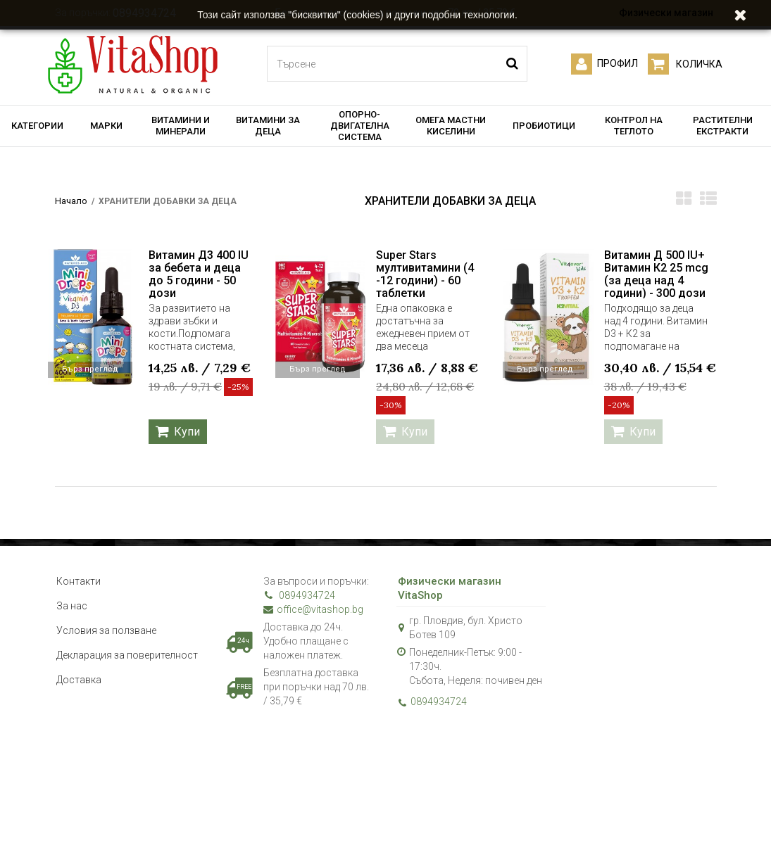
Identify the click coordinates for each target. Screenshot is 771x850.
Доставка (78, 679)
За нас (71, 605)
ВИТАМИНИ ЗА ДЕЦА (268, 126)
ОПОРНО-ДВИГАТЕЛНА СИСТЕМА (359, 125)
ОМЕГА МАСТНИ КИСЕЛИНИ (450, 126)
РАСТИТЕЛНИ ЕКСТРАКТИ (723, 126)
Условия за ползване (106, 630)
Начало (71, 201)
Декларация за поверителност (127, 655)
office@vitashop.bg (313, 609)
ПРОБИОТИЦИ (544, 125)
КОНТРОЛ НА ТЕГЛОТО (634, 126)
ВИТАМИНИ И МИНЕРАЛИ (180, 126)
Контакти (78, 581)
